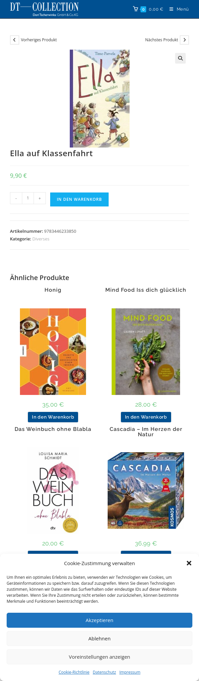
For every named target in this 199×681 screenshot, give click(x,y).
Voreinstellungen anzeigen (99, 656)
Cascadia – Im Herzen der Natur (146, 432)
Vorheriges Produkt (39, 40)
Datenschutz (104, 672)
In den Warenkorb (79, 199)
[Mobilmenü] (176, 9)
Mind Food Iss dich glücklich (145, 290)
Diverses (41, 239)
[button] (189, 563)
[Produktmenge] (28, 198)
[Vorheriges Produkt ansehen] (14, 40)
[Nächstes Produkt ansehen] (184, 40)
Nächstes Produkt (161, 40)
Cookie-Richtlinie (73, 672)
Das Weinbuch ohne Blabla (53, 429)
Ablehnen (99, 638)
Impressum (129, 672)
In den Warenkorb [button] (53, 417)
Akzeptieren (99, 620)
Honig (53, 290)
